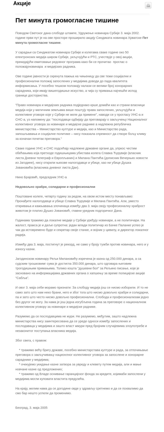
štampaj (148, 5)
